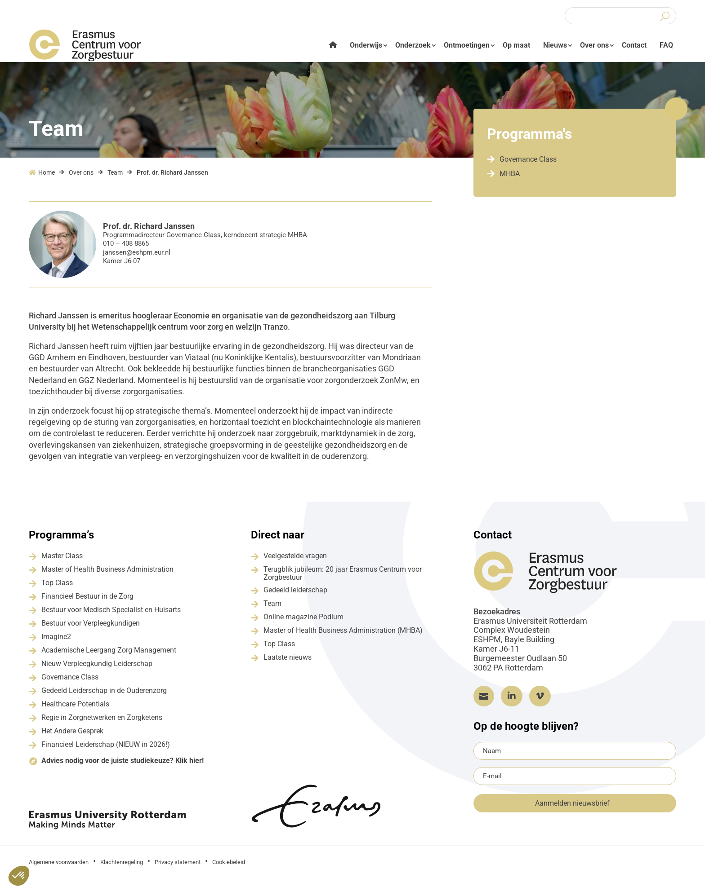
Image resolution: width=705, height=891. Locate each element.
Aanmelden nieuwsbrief (572, 810)
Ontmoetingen (467, 45)
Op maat (516, 45)
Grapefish (584, 868)
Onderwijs (366, 45)
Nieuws (555, 45)
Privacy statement (178, 869)
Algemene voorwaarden (59, 869)
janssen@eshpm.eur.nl (136, 259)
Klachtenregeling (121, 869)
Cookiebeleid (228, 869)
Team (115, 179)
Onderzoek (413, 45)
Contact (634, 45)
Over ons (594, 45)
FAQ (666, 45)
